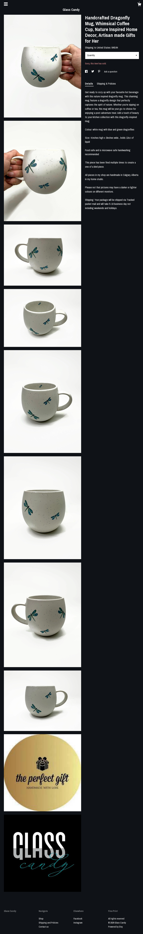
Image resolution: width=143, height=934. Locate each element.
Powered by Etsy (115, 926)
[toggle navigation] (6, 4)
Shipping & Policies (106, 83)
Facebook (78, 918)
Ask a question (110, 71)
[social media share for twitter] (93, 71)
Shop (41, 918)
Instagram (78, 922)
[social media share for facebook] (86, 71)
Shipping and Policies (48, 922)
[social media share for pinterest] (99, 71)
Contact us (44, 926)
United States (103, 47)
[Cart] (139, 4)
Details (89, 83)
